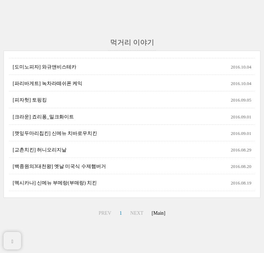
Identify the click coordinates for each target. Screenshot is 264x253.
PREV (105, 213)
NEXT (136, 213)
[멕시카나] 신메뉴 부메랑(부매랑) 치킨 (55, 183)
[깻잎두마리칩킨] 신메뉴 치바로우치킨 (55, 133)
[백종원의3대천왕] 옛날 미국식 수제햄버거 (59, 166)
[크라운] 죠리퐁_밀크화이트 (43, 116)
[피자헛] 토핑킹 (30, 100)
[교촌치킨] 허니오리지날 (40, 150)
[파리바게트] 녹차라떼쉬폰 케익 (47, 83)
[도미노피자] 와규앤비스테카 (44, 67)
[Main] (158, 213)
